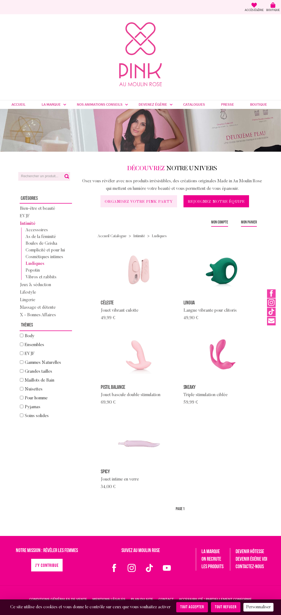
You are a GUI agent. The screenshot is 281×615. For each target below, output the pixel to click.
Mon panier (249, 222)
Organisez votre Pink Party (139, 202)
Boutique (258, 104)
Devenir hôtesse (250, 551)
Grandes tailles (38, 371)
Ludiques (35, 264)
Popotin (33, 270)
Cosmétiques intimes (44, 257)
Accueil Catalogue (112, 236)
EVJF (25, 216)
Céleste (107, 303)
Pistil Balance (113, 387)
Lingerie (27, 300)
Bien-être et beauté (37, 209)
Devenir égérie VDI (251, 559)
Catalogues (194, 104)
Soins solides (37, 416)
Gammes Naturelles (43, 363)
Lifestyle (28, 292)
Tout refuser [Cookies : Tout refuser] (225, 607)
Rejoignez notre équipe (216, 202)
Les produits (212, 567)
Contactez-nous (250, 567)
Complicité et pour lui (45, 250)
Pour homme (36, 398)
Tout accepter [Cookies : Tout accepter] (192, 607)
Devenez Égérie (153, 104)
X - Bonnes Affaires (38, 315)
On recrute (211, 559)
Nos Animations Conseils (100, 104)
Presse (227, 104)
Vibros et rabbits (41, 277)
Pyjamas (32, 407)
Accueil (19, 104)
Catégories (29, 198)
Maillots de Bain (39, 380)
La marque (51, 104)
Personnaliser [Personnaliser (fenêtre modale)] (258, 607)
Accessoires (37, 230)
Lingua (189, 303)
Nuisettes (33, 389)
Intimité (27, 224)
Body (30, 336)
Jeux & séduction (35, 285)
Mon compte (219, 222)
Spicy (105, 472)
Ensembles (34, 345)
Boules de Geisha (41, 243)
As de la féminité (41, 237)
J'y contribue (47, 565)
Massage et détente (38, 307)
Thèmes (27, 325)
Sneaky (189, 387)
